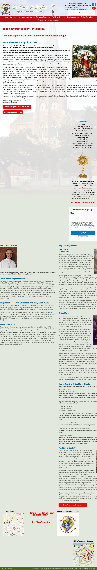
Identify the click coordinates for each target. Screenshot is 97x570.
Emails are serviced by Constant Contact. (82, 228)
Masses (83, 121)
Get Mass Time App (41, 522)
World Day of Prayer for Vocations (14, 279)
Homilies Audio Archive (13, 112)
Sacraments (30, 17)
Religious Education (43, 17)
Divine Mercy (64, 313)
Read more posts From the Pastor (17, 107)
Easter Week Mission (8, 246)
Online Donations (87, 17)
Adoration (48, 20)
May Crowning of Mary (68, 246)
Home (6, 17)
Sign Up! (83, 233)
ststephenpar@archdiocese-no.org (76, 9)
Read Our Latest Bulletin (83, 203)
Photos (40, 20)
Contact (56, 20)
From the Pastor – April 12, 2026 (20, 42)
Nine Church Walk (7, 325)
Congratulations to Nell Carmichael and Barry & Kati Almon (24, 303)
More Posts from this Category (72, 505)
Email (73, 213)
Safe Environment (73, 17)
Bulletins (22, 17)
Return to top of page (7, 568)
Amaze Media (86, 568)
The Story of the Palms (68, 448)
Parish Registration (58, 17)
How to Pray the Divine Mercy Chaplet (74, 384)
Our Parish (13, 17)
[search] (79, 13)
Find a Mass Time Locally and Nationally (42, 514)
